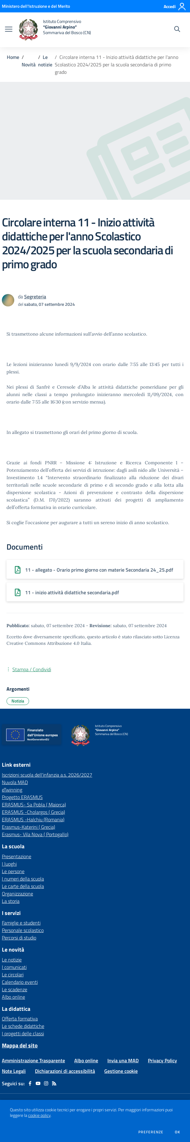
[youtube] (38, 1083)
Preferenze (150, 1132)
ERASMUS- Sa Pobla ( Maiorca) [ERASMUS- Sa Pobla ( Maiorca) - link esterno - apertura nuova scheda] (34, 804)
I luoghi (9, 864)
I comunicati (14, 967)
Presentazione (16, 856)
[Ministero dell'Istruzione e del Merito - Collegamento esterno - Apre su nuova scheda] (36, 6)
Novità (29, 64)
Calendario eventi (20, 982)
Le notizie (45, 60)
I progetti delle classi (23, 1033)
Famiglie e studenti (21, 922)
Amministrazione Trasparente (33, 1060)
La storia (10, 901)
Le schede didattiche (23, 1026)
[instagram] (46, 1083)
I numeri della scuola (23, 878)
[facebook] (30, 1083)
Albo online (13, 997)
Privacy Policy (162, 1060)
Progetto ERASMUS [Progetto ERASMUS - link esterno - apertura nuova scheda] (22, 797)
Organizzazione (17, 893)
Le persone (13, 871)
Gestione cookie (121, 1071)
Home (13, 57)
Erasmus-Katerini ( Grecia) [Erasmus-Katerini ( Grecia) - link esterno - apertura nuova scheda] (28, 827)
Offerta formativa (20, 1018)
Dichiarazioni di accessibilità (65, 1071)
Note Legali (14, 1071)
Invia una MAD (123, 1060)
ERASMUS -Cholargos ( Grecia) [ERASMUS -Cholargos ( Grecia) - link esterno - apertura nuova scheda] (33, 812)
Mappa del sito (20, 1045)
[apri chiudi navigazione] (8, 29)
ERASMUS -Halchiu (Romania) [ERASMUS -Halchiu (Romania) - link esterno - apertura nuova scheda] (33, 819)
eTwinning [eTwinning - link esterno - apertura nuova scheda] (12, 789)
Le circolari (13, 974)
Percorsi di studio (19, 937)
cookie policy (39, 1115)
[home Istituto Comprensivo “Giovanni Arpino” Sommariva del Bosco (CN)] (55, 30)
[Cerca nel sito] (177, 30)
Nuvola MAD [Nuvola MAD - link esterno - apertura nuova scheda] (15, 782)
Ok (177, 1132)
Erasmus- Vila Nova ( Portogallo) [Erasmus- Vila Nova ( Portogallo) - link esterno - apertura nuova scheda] (35, 834)
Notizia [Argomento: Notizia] (17, 701)
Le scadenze (14, 989)
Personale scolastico (23, 930)
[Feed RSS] (54, 1083)
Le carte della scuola (23, 886)
